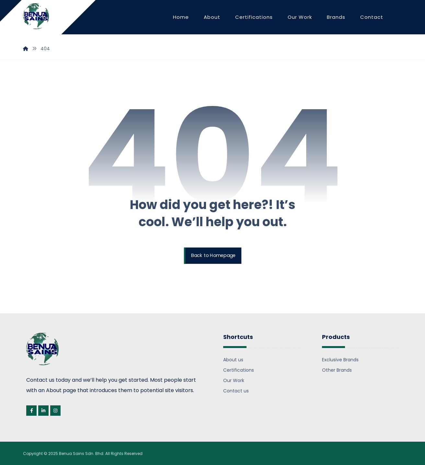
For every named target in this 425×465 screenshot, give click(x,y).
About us (233, 359)
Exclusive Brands (340, 359)
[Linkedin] (43, 410)
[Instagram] (55, 410)
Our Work (233, 380)
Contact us (236, 391)
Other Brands (337, 370)
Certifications (238, 370)
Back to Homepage (213, 255)
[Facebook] (31, 410)
